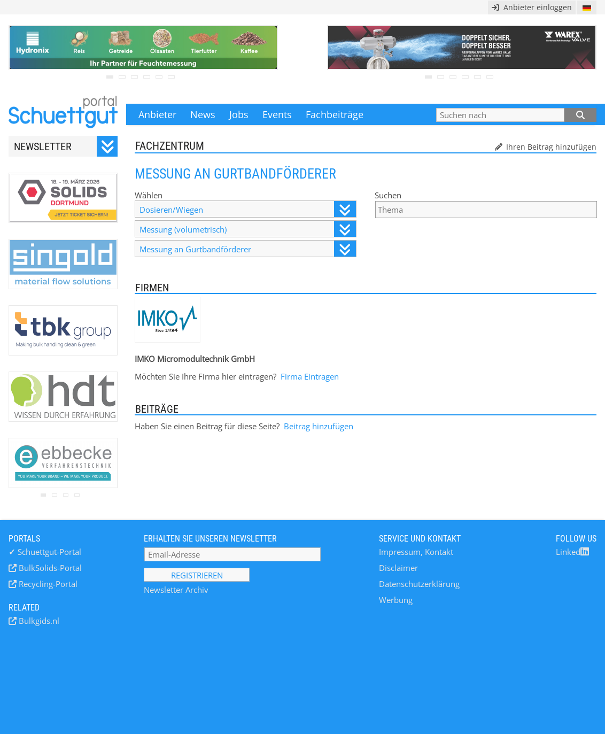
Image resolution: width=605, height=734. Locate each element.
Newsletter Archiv (176, 589)
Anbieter (157, 114)
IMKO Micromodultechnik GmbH (195, 358)
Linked (572, 551)
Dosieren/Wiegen (247, 209)
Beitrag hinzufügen (318, 426)
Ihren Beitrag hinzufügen (550, 147)
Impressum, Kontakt (416, 551)
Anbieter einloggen (532, 7)
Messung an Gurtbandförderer (247, 249)
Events (277, 114)
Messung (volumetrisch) (247, 229)
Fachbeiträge (334, 114)
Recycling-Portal (47, 583)
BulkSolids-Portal (49, 567)
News (202, 114)
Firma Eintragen (310, 376)
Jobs (239, 114)
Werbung (396, 599)
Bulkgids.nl (38, 620)
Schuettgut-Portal (45, 551)
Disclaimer (398, 567)
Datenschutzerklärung (419, 583)
